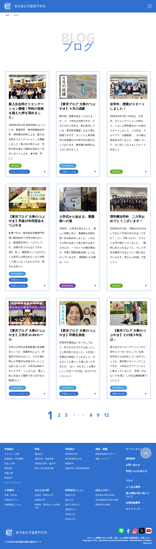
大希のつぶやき (69, 171)
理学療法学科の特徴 (104, 495)
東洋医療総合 (68, 165)
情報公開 (8, 473)
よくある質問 (133, 486)
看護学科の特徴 (102, 504)
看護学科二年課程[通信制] (77, 468)
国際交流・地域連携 (44, 458)
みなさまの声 (42, 490)
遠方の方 (69, 499)
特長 (37, 449)
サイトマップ (133, 509)
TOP (7, 15)
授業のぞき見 (118, 393)
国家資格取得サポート (105, 453)
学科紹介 (70, 449)
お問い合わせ (133, 464)
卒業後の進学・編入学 (45, 463)
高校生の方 (70, 495)
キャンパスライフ (12, 482)
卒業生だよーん (18, 279)
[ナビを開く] (150, 6)
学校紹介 (9, 449)
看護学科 (69, 463)
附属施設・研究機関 (13, 458)
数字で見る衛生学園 (44, 468)
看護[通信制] (67, 285)
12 (106, 415)
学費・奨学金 (10, 495)
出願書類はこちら (12, 504)
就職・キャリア (102, 458)
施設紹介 (39, 453)
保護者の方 (70, 509)
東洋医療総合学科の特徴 (106, 499)
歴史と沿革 (9, 463)
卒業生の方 (70, 514)
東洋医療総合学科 (73, 458)
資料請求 (130, 458)
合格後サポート (11, 499)
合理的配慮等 (133, 502)
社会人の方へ (102, 490)
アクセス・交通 (11, 453)
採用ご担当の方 (72, 504)
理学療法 (15, 165)
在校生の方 (70, 518)
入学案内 (9, 490)
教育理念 (8, 468)
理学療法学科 (71, 453)
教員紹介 (8, 477)
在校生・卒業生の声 (44, 495)
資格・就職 (101, 449)
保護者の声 (40, 499)
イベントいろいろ (19, 393)
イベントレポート (19, 171)
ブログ (129, 480)
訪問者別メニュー (74, 490)
